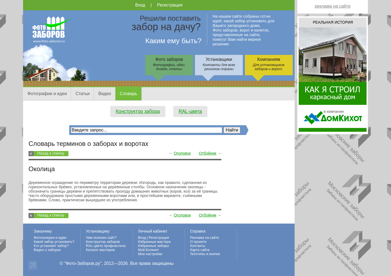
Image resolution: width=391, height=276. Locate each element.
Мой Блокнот (148, 250)
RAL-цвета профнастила (105, 246)
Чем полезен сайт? (101, 238)
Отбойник (207, 153)
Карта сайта (199, 250)
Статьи (82, 93)
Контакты (197, 246)
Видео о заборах (47, 250)
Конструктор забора (138, 111)
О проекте (198, 242)
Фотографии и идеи (47, 93)
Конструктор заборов (103, 242)
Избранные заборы (153, 246)
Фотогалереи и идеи (50, 238)
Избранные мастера (154, 242)
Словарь (128, 93)
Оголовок (182, 153)
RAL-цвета (190, 111)
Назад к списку (50, 153)
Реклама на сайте (204, 238)
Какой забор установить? (54, 242)
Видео (104, 93)
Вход (140, 5)
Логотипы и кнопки (205, 254)
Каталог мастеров (100, 250)
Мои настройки (150, 254)
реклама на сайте (333, 6)
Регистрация (169, 5)
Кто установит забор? (51, 246)
